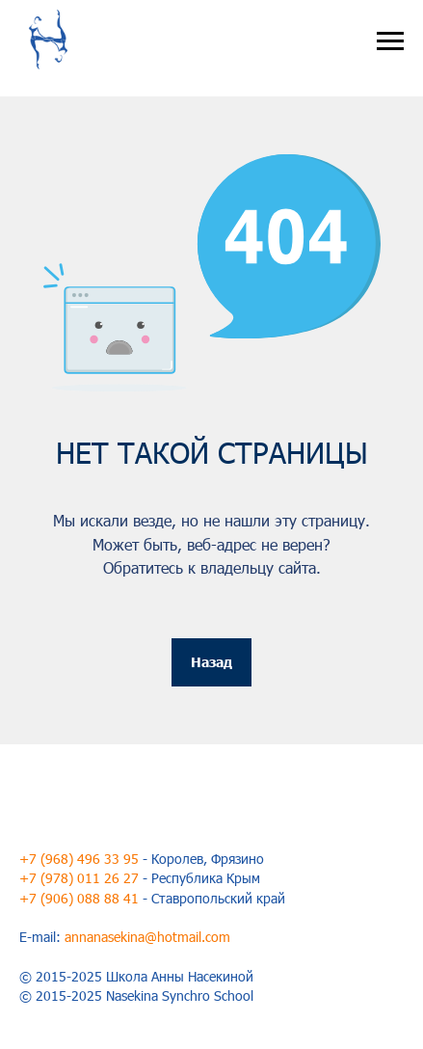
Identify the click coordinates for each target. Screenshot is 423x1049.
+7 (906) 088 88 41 (79, 898)
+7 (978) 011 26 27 (79, 878)
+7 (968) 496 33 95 (79, 858)
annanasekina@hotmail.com (147, 936)
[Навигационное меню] (390, 41)
